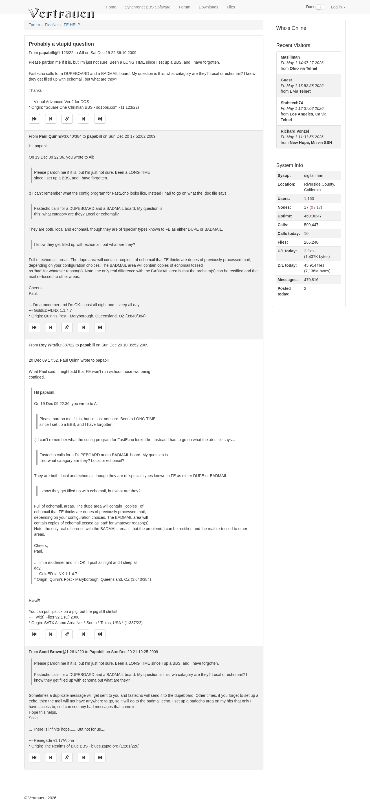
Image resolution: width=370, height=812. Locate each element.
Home (111, 7)
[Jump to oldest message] (34, 119)
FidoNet (52, 25)
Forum (184, 7)
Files (231, 7)
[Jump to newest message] (99, 119)
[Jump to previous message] (50, 119)
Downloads (208, 7)
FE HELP (72, 25)
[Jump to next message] (83, 119)
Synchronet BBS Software (147, 7)
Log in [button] (338, 7)
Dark (315, 7)
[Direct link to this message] (67, 119)
